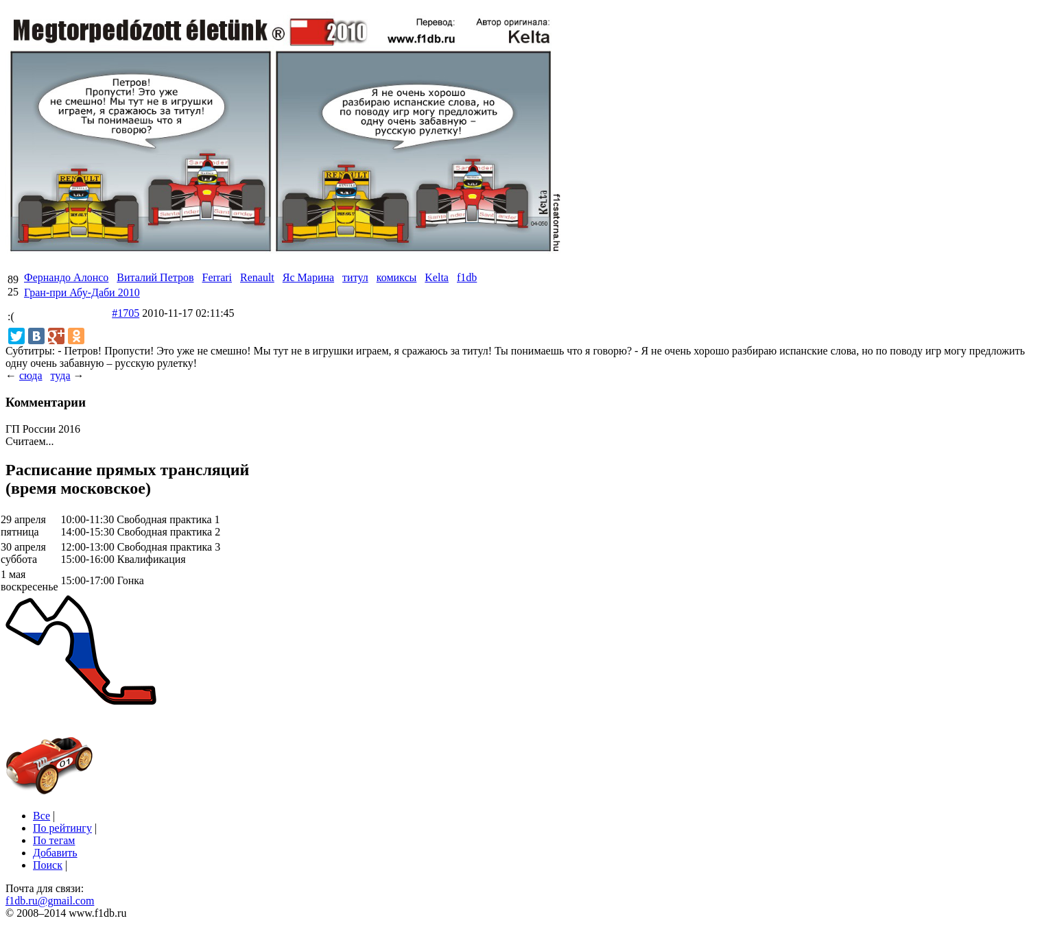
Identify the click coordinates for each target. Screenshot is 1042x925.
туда (60, 375)
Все (41, 815)
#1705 (125, 313)
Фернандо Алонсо (66, 277)
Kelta (437, 277)
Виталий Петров (155, 277)
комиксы (397, 277)
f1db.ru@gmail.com (49, 900)
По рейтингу (62, 828)
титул (355, 277)
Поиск (47, 865)
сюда (30, 375)
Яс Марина (308, 277)
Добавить (55, 852)
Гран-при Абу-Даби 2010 (82, 292)
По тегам (54, 840)
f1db (467, 277)
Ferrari (217, 277)
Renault (257, 277)
